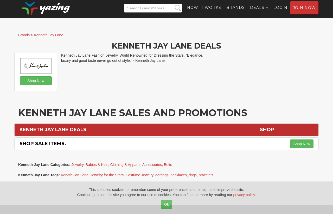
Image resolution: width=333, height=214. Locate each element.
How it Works (204, 11)
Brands (235, 11)
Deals (259, 11)
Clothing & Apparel (125, 165)
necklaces (178, 175)
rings (192, 175)
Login (280, 11)
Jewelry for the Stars (107, 175)
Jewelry (78, 165)
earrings (162, 175)
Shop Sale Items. (43, 143)
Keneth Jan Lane (74, 175)
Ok (166, 204)
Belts (168, 165)
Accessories (152, 165)
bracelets (206, 175)
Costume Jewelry (139, 175)
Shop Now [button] (35, 81)
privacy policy (244, 195)
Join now (304, 12)
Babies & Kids (97, 165)
